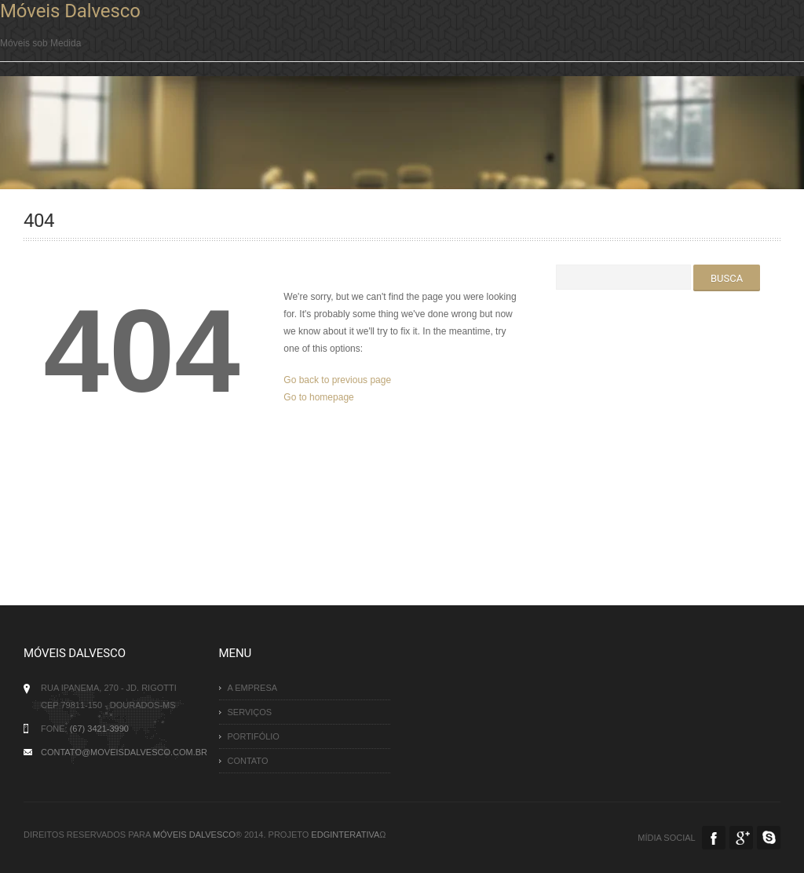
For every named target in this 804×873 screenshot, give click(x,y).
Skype (768, 837)
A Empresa (253, 687)
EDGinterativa (345, 834)
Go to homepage (318, 397)
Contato (248, 760)
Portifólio (254, 736)
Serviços (250, 712)
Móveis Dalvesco (70, 11)
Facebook (713, 837)
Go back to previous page (337, 379)
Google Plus (741, 837)
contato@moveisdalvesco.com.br (124, 752)
